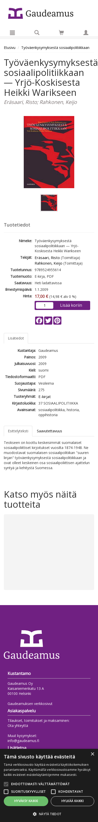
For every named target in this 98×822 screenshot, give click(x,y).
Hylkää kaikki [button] (72, 801)
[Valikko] (12, 32)
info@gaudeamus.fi (23, 740)
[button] (49, 813)
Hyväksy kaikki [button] (26, 801)
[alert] (49, 785)
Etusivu (9, 47)
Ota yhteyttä (18, 725)
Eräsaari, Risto (47, 257)
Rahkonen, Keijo (48, 263)
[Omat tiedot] (86, 32)
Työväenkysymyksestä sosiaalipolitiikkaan (55, 47)
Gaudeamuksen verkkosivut (30, 703)
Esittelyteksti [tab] (18, 431)
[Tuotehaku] (37, 32)
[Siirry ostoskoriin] (61, 32)
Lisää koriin (71, 305)
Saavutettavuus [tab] (49, 431)
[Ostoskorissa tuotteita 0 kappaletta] (61, 33)
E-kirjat (44, 396)
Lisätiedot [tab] (16, 338)
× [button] (92, 754)
